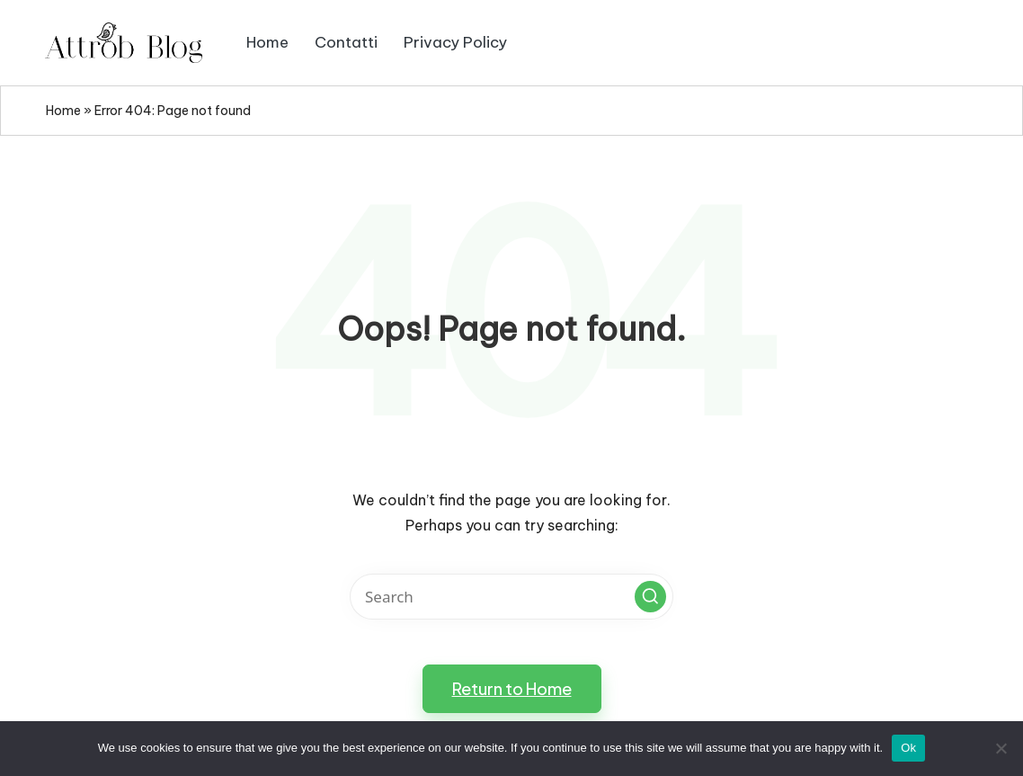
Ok (908, 747)
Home (63, 111)
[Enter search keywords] (511, 597)
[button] (650, 596)
